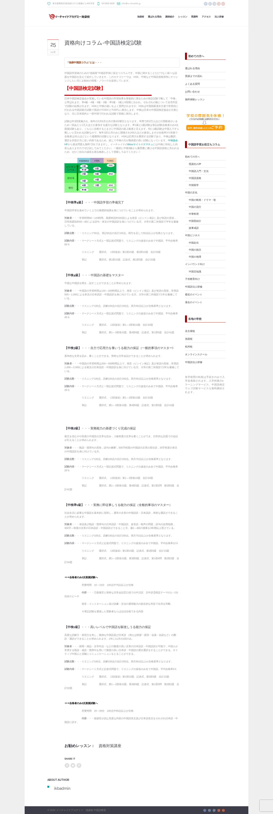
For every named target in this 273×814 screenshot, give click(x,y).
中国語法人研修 (193, 286)
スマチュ (148, 144)
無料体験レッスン (195, 99)
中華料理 (194, 214)
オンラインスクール (196, 354)
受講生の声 (195, 164)
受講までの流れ (193, 76)
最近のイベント (193, 294)
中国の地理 (195, 256)
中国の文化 (191, 192)
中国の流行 (195, 207)
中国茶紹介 (195, 221)
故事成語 (194, 228)
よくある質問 (192, 83)
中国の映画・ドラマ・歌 (202, 200)
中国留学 (194, 185)
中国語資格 (195, 178)
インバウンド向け (195, 264)
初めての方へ (192, 156)
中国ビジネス (192, 235)
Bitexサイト (134, 144)
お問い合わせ (192, 91)
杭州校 (188, 346)
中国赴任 (194, 242)
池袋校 (188, 338)
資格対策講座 (110, 745)
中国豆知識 (195, 271)
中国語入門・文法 (199, 171)
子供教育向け (192, 279)
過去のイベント (193, 302)
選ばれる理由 (192, 68)
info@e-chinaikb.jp (131, 3)
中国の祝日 (195, 249)
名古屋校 (190, 331)
